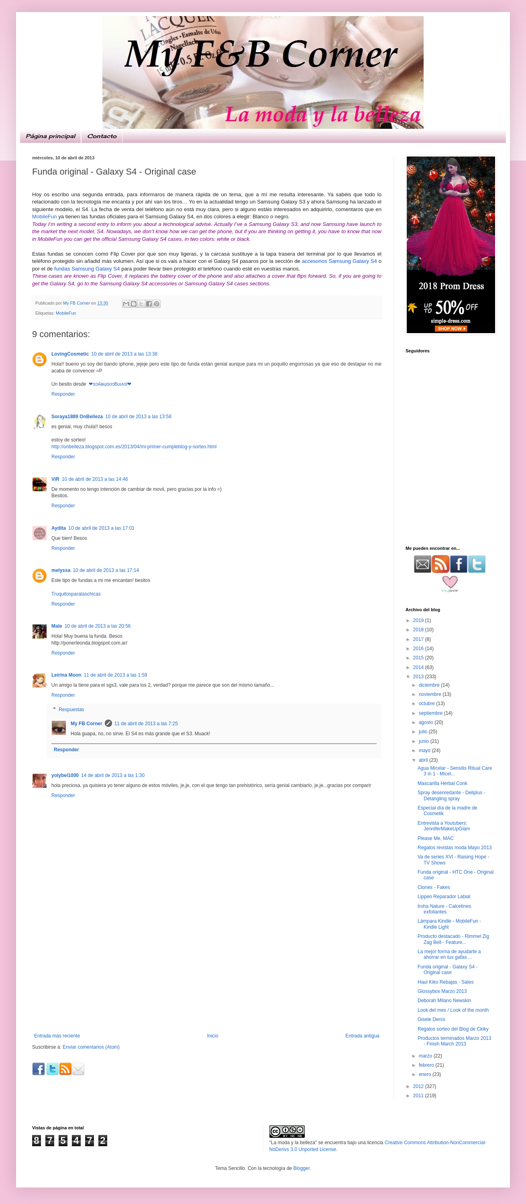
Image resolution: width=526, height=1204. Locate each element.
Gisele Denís (431, 1019)
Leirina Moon (66, 675)
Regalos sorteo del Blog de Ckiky (453, 1029)
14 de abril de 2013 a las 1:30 (113, 775)
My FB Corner (86, 723)
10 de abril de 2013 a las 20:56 (98, 626)
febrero (427, 1065)
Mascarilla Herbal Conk (442, 783)
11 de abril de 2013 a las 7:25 (146, 723)
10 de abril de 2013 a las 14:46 (95, 479)
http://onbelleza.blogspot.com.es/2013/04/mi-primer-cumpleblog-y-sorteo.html (134, 446)
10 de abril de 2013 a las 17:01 (101, 528)
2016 (419, 648)
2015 (419, 658)
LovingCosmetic (70, 354)
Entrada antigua (362, 1036)
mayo (425, 750)
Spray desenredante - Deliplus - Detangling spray (451, 795)
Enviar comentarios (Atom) (91, 1047)
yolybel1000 (65, 775)
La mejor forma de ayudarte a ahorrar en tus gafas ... (449, 954)
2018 (419, 630)
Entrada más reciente (57, 1036)
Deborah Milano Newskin (444, 1000)
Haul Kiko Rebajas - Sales (445, 982)
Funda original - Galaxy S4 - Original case (447, 969)
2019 (419, 620)
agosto (426, 722)
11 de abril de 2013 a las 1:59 (115, 675)
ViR (55, 479)
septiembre (431, 713)
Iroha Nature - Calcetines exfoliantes (444, 909)
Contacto (101, 135)
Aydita (58, 528)
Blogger (301, 1168)
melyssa (60, 570)
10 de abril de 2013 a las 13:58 (138, 416)
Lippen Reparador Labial (444, 896)
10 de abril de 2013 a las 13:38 (124, 354)
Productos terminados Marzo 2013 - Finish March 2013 (454, 1041)
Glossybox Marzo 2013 (442, 991)
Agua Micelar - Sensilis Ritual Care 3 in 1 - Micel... (455, 771)
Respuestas (71, 709)
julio (424, 731)
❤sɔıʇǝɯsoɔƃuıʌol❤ (109, 384)
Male (56, 626)
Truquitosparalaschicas (76, 594)
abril (424, 760)
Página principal (50, 135)
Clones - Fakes (434, 887)
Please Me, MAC (436, 838)
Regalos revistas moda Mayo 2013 (455, 847)
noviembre (430, 694)
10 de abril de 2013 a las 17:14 (106, 570)
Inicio (212, 1036)
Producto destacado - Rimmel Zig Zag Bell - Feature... (453, 939)
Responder (63, 394)
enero (425, 1074)
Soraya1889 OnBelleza (77, 416)
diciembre (430, 685)
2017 (419, 639)
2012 (419, 1086)
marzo (426, 1056)
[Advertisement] (207, 973)
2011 (419, 1095)
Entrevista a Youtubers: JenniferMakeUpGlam (444, 826)
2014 (419, 667)
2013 (419, 676)
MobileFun (44, 217)
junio (424, 741)
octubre (427, 703)
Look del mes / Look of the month (453, 1010)
